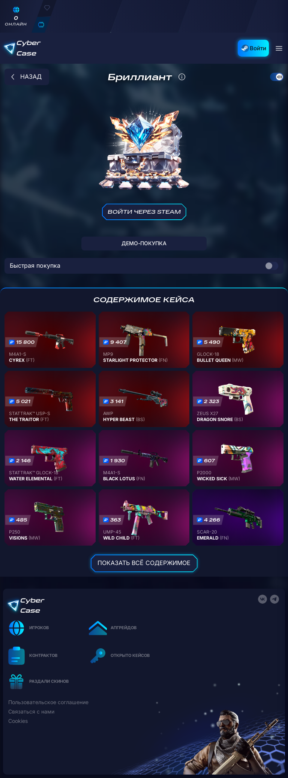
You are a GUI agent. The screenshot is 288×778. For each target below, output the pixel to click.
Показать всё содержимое (144, 563)
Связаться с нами (31, 712)
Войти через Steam (144, 211)
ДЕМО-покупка (144, 243)
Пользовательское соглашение (48, 702)
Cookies (18, 721)
